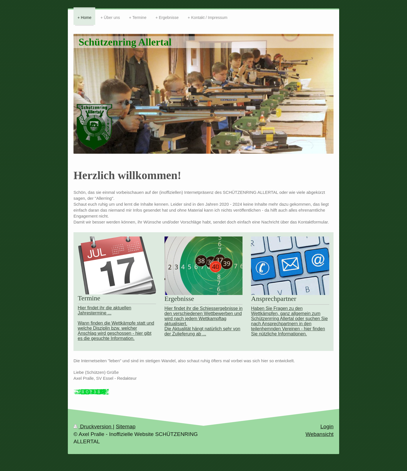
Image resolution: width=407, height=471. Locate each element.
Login (327, 426)
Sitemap (126, 426)
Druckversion (93, 426)
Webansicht (320, 434)
